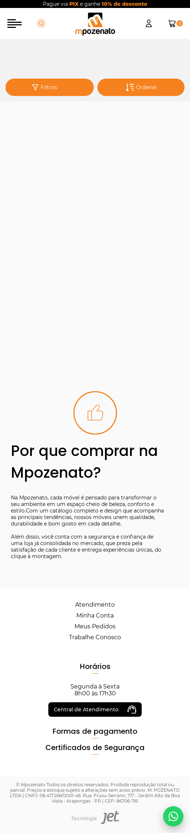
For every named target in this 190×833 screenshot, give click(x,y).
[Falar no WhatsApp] (173, 816)
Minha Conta (95, 615)
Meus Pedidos (95, 626)
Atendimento (95, 604)
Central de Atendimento (95, 709)
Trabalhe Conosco (95, 637)
